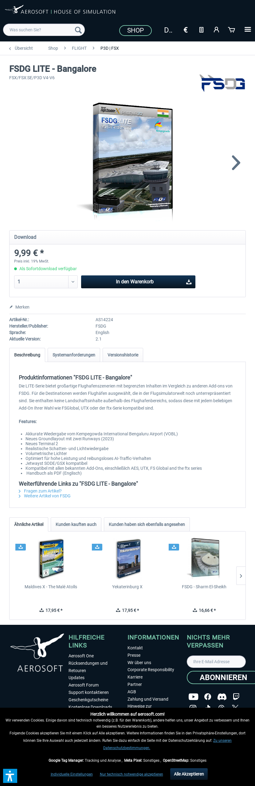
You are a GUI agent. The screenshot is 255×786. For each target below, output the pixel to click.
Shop (135, 30)
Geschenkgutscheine (88, 699)
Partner (135, 684)
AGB (132, 691)
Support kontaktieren (89, 692)
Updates (76, 677)
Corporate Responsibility (151, 669)
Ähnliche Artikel (28, 524)
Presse (134, 655)
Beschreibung (27, 354)
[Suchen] (78, 30)
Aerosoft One (81, 655)
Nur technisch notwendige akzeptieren (131, 774)
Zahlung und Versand (148, 699)
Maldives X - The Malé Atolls (51, 586)
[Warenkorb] (232, 29)
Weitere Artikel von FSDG (45, 495)
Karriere (135, 677)
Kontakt (135, 647)
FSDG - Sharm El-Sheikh (204, 586)
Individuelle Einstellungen (72, 774)
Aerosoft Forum (84, 685)
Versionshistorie (123, 354)
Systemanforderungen (74, 354)
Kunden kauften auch (76, 524)
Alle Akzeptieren (189, 774)
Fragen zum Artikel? (40, 490)
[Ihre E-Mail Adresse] (216, 662)
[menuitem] (44, 30)
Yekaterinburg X (127, 586)
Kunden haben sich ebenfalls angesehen (147, 524)
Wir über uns (139, 662)
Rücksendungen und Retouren (88, 667)
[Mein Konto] (216, 29)
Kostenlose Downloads (90, 707)
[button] (10, 776)
